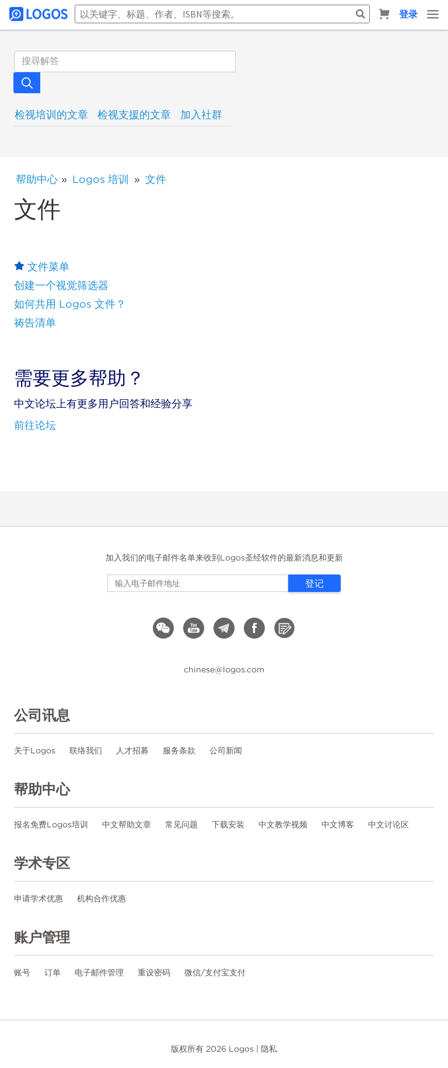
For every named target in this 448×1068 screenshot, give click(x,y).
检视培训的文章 (51, 114)
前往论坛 (35, 425)
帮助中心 (37, 179)
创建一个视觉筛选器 (61, 285)
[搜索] (125, 61)
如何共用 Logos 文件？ (70, 304)
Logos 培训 (100, 179)
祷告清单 (35, 322)
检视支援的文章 (134, 114)
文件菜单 (48, 266)
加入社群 (201, 114)
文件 (155, 179)
